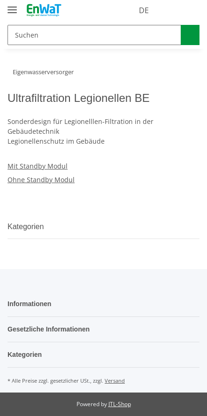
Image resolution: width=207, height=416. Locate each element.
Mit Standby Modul (38, 166)
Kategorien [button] (29, 226)
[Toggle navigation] (12, 6)
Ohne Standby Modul (41, 179)
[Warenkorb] (190, 10)
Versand (115, 380)
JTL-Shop (119, 404)
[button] (154, 10)
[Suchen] (93, 35)
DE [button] (126, 10)
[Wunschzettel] (171, 10)
